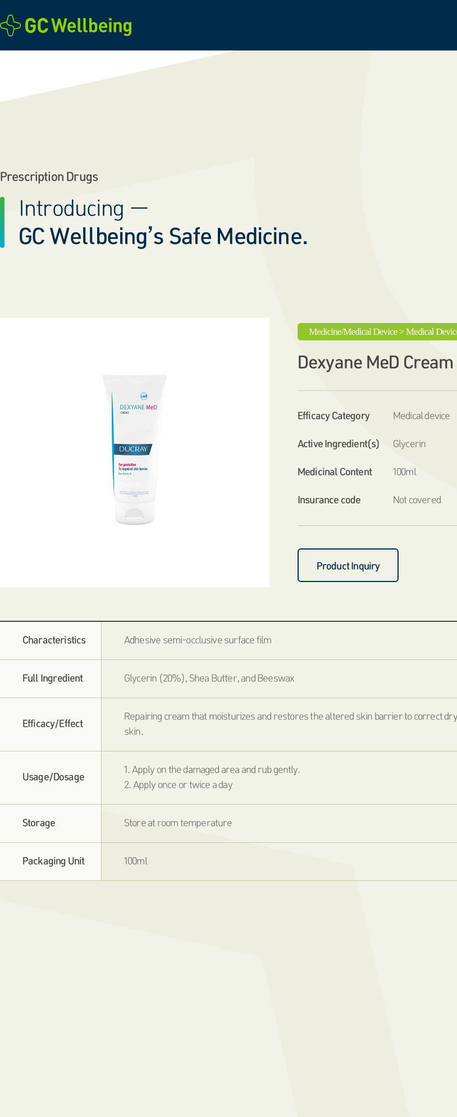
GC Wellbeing (69, 25)
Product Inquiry (348, 566)
